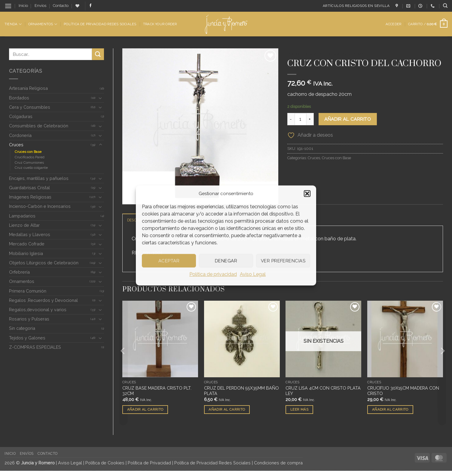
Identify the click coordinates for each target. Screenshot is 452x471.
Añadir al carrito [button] (145, 410)
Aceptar (168, 260)
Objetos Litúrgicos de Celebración (43, 262)
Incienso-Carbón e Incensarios (40, 206)
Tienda (13, 24)
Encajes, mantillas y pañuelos (39, 178)
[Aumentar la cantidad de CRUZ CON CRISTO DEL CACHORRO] (310, 119)
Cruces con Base (28, 152)
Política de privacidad (213, 274)
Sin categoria (22, 328)
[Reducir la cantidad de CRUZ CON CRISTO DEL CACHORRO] (291, 119)
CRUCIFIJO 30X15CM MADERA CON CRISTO (403, 391)
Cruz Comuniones (29, 162)
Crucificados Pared (29, 157)
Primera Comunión (27, 290)
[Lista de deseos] (77, 6)
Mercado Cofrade (26, 243)
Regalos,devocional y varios (37, 309)
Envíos (40, 5)
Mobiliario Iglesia (26, 253)
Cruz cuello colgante (31, 168)
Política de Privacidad (149, 463)
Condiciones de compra (278, 463)
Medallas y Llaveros (29, 234)
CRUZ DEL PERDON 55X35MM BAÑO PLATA (241, 391)
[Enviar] (98, 54)
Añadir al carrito (347, 119)
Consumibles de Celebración (38, 125)
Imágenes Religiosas (30, 196)
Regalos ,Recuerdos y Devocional (43, 300)
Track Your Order (160, 24)
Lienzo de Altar (24, 225)
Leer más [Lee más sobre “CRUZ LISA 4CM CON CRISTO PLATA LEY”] (299, 410)
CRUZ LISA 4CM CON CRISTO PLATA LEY (323, 391)
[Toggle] (100, 98)
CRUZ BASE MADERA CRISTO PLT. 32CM (156, 391)
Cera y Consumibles (29, 107)
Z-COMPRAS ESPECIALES (35, 347)
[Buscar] (445, 6)
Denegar (226, 260)
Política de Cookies (104, 463)
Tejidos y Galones (27, 337)
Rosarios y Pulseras (29, 318)
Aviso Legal (253, 274)
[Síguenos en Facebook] (90, 6)
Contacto (61, 5)
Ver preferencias (283, 260)
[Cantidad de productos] (301, 119)
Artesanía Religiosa (28, 88)
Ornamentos (42, 24)
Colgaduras (20, 116)
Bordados (19, 97)
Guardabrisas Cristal (29, 187)
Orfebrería (19, 272)
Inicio (23, 5)
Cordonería (20, 135)
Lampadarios (22, 215)
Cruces (16, 144)
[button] (307, 193)
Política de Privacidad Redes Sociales (100, 24)
